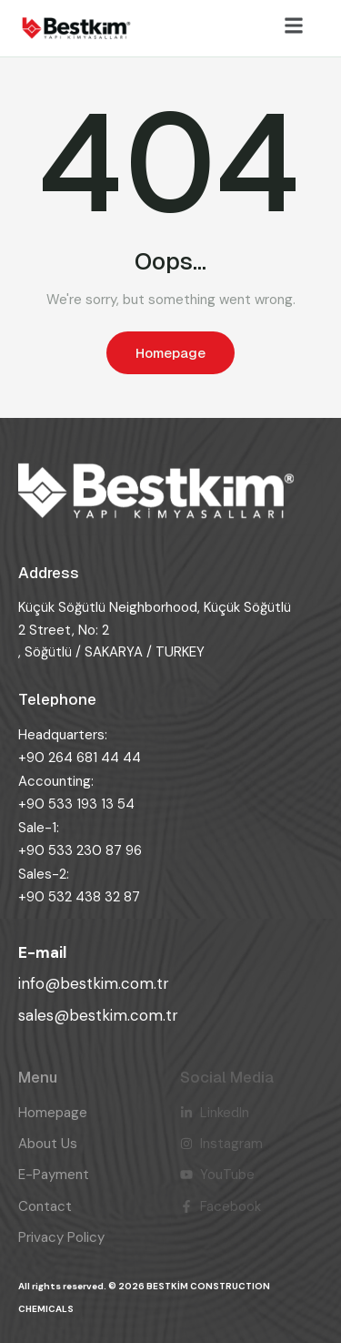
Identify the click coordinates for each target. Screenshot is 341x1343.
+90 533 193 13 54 (76, 804)
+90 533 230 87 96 (80, 850)
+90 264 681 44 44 (79, 757)
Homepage (170, 352)
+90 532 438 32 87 (79, 897)
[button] (293, 25)
